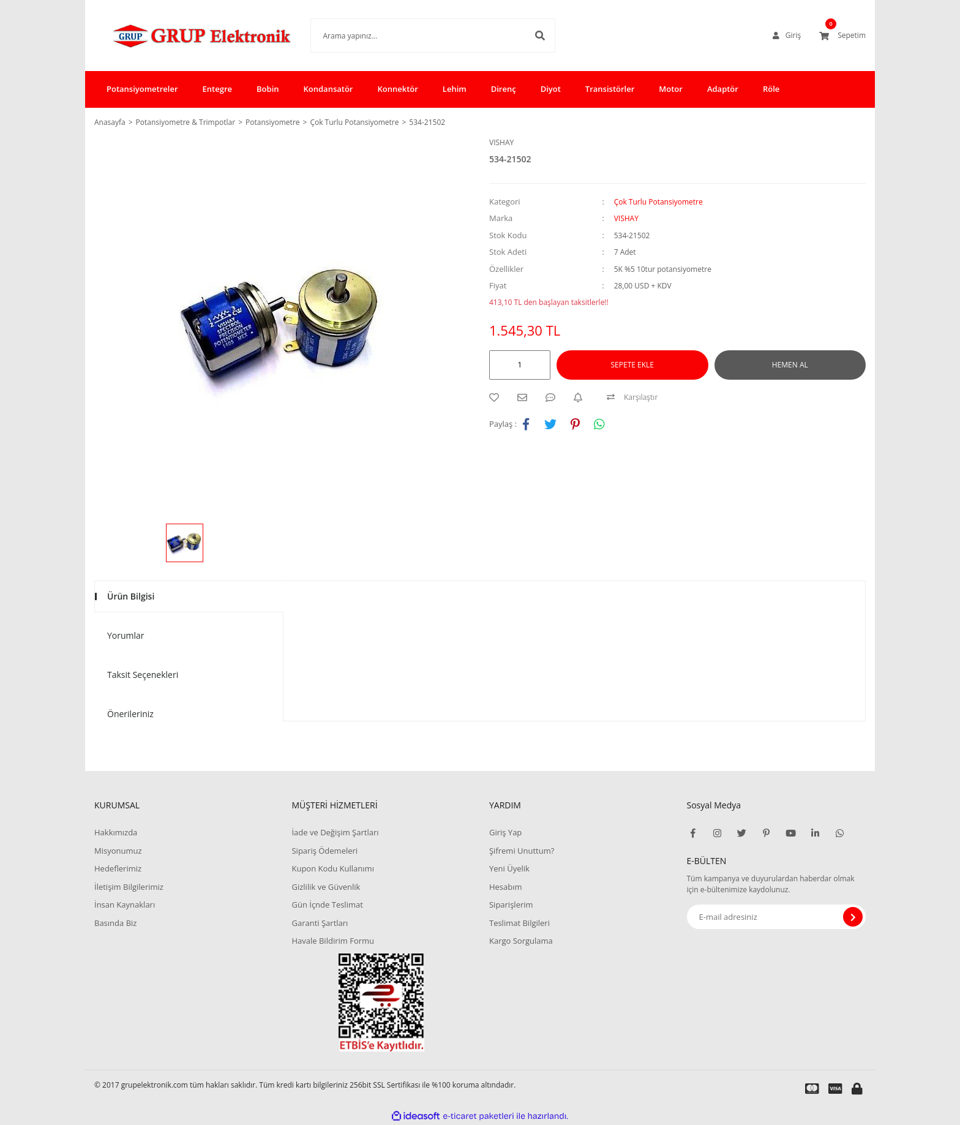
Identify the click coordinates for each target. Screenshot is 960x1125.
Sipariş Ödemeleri (324, 850)
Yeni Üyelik (509, 868)
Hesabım (505, 886)
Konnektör (397, 88)
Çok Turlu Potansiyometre (658, 202)
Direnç (503, 88)
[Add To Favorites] (497, 397)
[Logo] (184, 35)
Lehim (455, 88)
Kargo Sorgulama (521, 940)
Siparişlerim (511, 904)
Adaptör (722, 88)
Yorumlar (125, 635)
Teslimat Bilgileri (519, 922)
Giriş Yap (505, 832)
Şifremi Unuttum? (521, 850)
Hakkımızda (115, 832)
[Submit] (853, 917)
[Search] (414, 35)
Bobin (268, 88)
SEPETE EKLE (632, 364)
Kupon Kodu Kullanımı (332, 868)
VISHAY (501, 142)
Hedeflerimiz (117, 868)
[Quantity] (519, 365)
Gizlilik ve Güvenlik (325, 886)
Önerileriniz (130, 714)
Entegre (217, 88)
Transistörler (609, 88)
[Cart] (842, 35)
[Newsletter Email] (776, 917)
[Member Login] (787, 35)
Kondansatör (328, 88)
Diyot (551, 88)
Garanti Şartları (319, 922)
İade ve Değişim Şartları (334, 832)
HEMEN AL (790, 364)
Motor (671, 88)
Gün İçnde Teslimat (326, 904)
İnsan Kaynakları (124, 904)
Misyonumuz (118, 850)
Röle (771, 88)
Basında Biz (115, 922)
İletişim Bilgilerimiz (128, 886)
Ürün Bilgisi (130, 596)
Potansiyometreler (142, 88)
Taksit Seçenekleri (142, 674)
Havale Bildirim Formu (332, 940)
